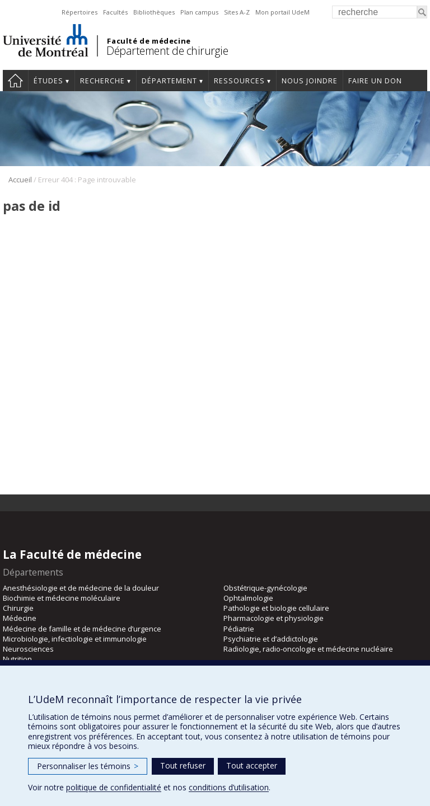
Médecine (19, 618)
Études (48, 81)
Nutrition (17, 659)
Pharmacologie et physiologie (273, 618)
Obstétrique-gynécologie (265, 588)
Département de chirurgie (167, 50)
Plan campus (199, 12)
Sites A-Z (237, 12)
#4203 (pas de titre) (15, 80)
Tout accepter (251, 765)
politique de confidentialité (113, 787)
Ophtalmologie (248, 598)
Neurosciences (28, 649)
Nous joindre (310, 81)
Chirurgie (18, 608)
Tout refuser (182, 765)
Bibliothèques (154, 12)
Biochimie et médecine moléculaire (61, 598)
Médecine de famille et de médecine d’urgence (82, 629)
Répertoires (79, 12)
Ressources (239, 81)
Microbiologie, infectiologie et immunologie (75, 639)
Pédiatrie (238, 629)
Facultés (115, 12)
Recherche (102, 81)
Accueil (20, 180)
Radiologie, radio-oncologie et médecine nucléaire (308, 649)
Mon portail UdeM (282, 12)
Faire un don (375, 81)
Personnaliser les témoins (87, 766)
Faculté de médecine (148, 41)
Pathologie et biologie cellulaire (276, 608)
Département (169, 81)
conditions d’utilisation (229, 787)
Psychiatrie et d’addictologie (270, 639)
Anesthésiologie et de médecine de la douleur (81, 588)
